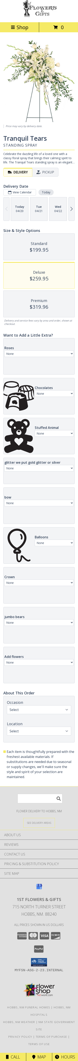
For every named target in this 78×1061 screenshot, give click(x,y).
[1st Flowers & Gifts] (39, 16)
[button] (39, 962)
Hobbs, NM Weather (19, 1022)
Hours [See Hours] (65, 1057)
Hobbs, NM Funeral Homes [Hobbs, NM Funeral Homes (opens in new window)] (28, 1007)
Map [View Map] (39, 1057)
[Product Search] (39, 798)
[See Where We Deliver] (39, 823)
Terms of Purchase (51, 1037)
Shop (19, 27)
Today (46, 192)
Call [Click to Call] (13, 1057)
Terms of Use (39, 1044)
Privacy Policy (20, 1037)
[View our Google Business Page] (39, 888)
